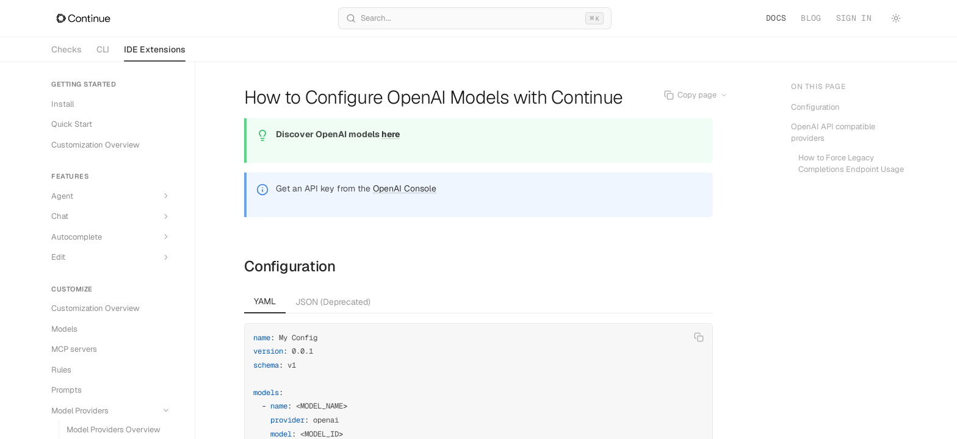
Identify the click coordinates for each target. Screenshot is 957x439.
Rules (61, 370)
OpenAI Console (404, 188)
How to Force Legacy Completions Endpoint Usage (851, 163)
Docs (776, 18)
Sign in (854, 18)
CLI (102, 49)
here (390, 134)
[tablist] (478, 301)
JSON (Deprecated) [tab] (332, 301)
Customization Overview (95, 145)
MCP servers (74, 349)
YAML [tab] (265, 301)
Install (62, 104)
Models (64, 329)
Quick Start (71, 124)
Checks (66, 49)
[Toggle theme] (896, 18)
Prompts (66, 390)
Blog (811, 18)
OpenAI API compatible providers (833, 132)
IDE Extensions (155, 53)
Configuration (290, 266)
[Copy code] (698, 337)
